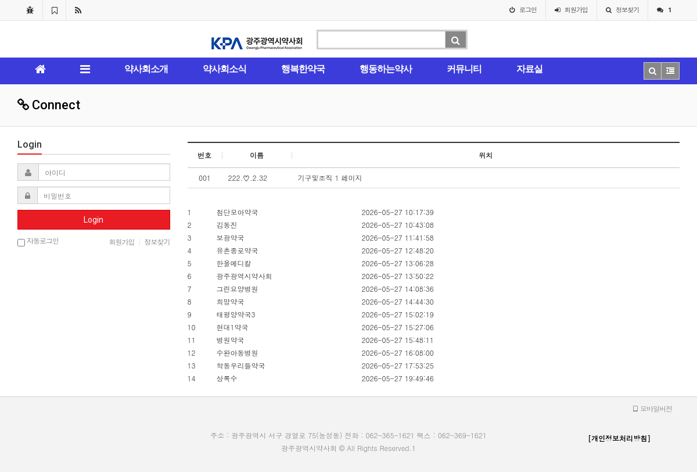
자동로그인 (38, 241)
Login (93, 219)
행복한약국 (303, 68)
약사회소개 (146, 68)
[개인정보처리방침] (619, 438)
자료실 (529, 68)
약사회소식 (224, 68)
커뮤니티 (464, 68)
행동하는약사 (386, 68)
